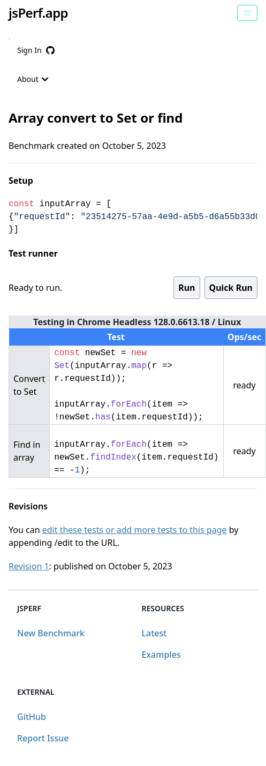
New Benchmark (51, 633)
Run (186, 288)
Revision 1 (29, 566)
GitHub (31, 717)
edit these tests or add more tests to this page (134, 530)
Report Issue (43, 738)
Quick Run (231, 288)
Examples (161, 654)
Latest (154, 633)
